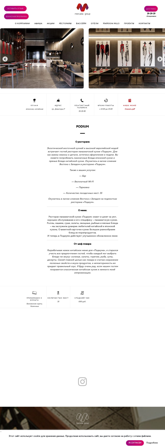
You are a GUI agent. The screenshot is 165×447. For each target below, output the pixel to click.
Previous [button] (5, 59)
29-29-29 (151, 15)
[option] (45, 58)
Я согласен (135, 443)
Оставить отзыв (15, 8)
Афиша (38, 24)
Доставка (151, 8)
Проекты (129, 24)
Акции (51, 24)
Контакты (144, 24)
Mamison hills (111, 24)
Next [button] (159, 59)
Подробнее (152, 443)
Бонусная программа (16, 16)
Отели (94, 24)
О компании (22, 24)
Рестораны (65, 24)
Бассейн (81, 24)
